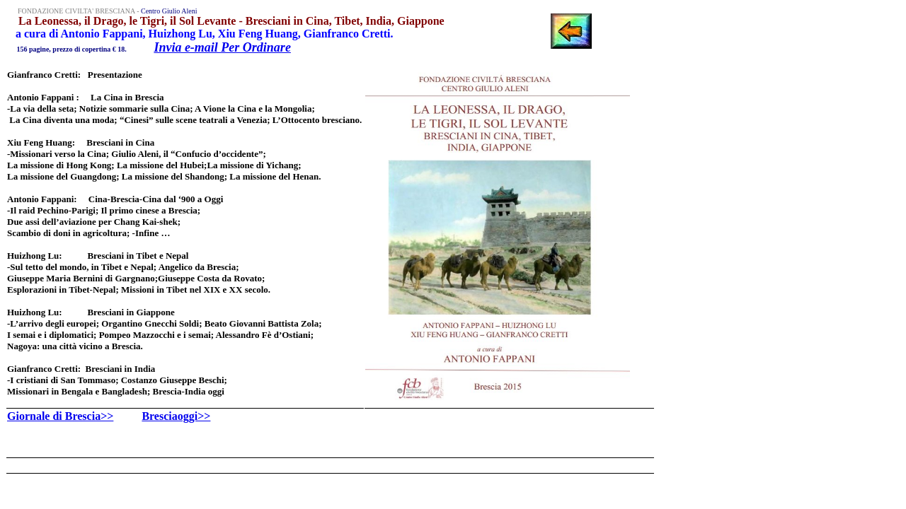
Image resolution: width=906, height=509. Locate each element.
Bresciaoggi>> (176, 416)
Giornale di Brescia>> (60, 416)
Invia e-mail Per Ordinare (222, 47)
